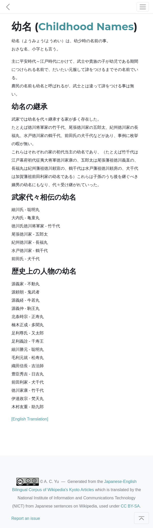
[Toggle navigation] (143, 7)
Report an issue (25, 518)
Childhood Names (86, 26)
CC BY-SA (130, 506)
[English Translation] (29, 419)
